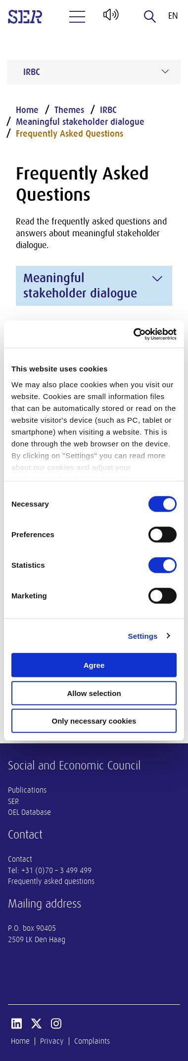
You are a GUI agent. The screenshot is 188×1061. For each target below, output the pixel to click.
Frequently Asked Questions (69, 134)
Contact (20, 859)
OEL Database (29, 812)
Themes (69, 110)
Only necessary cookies (94, 721)
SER (13, 801)
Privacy (52, 1041)
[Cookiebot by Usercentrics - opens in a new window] (134, 334)
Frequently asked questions (51, 881)
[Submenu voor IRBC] (165, 71)
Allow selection (94, 693)
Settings (143, 635)
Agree (94, 665)
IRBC (108, 110)
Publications (27, 790)
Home (27, 110)
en (173, 16)
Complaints (92, 1041)
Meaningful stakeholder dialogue (80, 122)
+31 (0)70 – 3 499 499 (56, 870)
